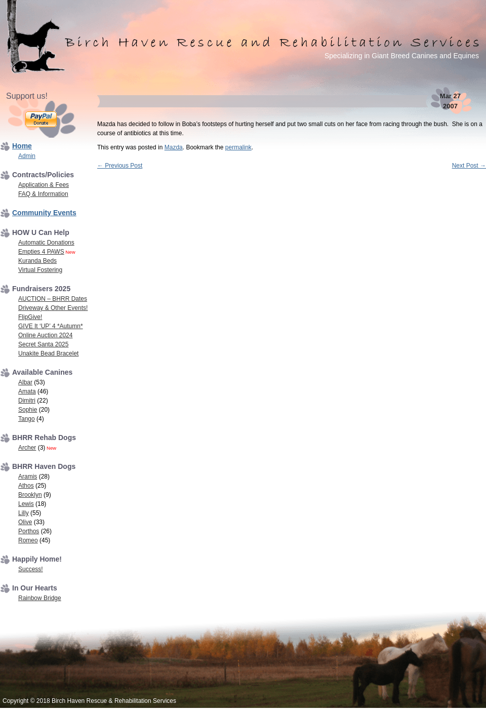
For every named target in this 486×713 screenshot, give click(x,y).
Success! (30, 569)
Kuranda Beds (37, 260)
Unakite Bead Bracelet (48, 353)
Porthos (28, 531)
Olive (25, 522)
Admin (26, 156)
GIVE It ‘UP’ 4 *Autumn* (50, 326)
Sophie (27, 409)
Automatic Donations (46, 242)
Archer (27, 447)
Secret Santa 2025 (43, 344)
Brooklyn (30, 494)
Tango (26, 418)
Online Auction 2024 (45, 335)
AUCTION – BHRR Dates (52, 298)
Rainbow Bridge (39, 598)
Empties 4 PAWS (41, 251)
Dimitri (26, 400)
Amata (27, 391)
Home (22, 146)
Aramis (27, 476)
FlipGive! (30, 317)
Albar (25, 382)
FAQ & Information (43, 193)
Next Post (469, 165)
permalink (238, 147)
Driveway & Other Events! (53, 307)
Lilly (23, 513)
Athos (26, 485)
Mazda (174, 147)
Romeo (28, 540)
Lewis (26, 503)
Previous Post (119, 165)
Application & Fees (43, 184)
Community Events (44, 213)
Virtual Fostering (40, 269)
